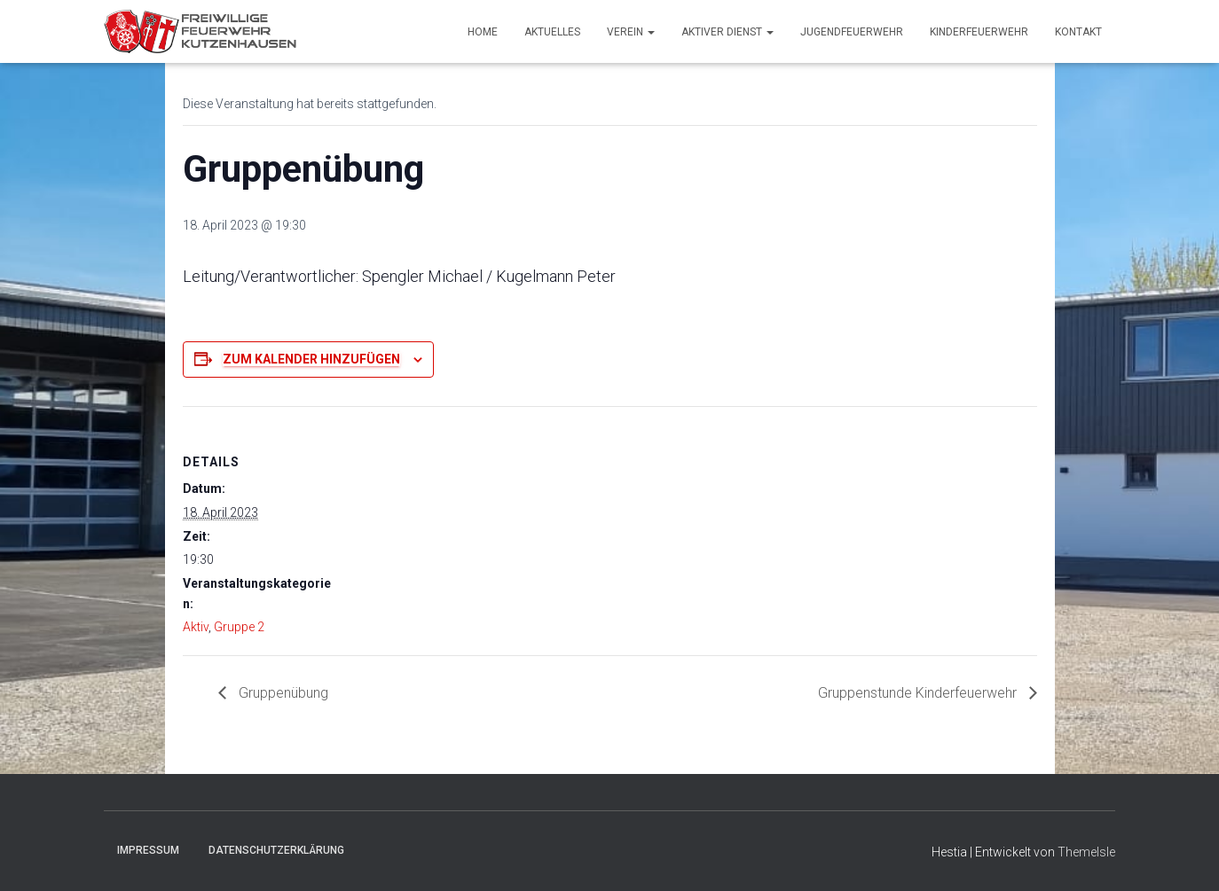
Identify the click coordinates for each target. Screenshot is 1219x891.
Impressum (148, 850)
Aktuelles (552, 32)
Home (483, 32)
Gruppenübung (281, 692)
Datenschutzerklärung (276, 850)
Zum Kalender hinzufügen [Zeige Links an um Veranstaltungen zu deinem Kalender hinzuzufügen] (311, 359)
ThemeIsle (1086, 852)
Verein (631, 32)
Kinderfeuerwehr (979, 32)
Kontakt (1078, 32)
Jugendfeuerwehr (851, 32)
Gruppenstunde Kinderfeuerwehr (919, 692)
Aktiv (195, 627)
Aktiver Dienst (727, 32)
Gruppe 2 (239, 627)
